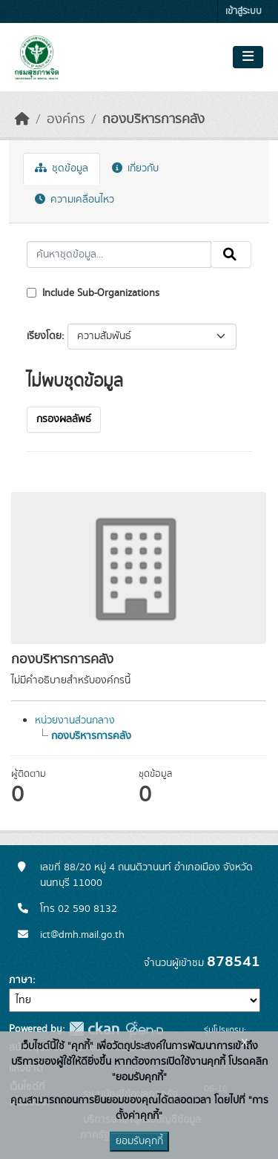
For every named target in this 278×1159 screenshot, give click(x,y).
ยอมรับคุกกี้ (139, 1141)
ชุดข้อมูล (61, 168)
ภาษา (21, 980)
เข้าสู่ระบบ (243, 11)
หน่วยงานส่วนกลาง (75, 720)
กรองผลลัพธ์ (63, 419)
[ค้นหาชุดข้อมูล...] (119, 254)
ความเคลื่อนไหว (74, 199)
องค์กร (66, 119)
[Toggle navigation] (248, 57)
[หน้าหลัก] (22, 119)
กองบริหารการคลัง (153, 119)
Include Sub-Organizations (93, 293)
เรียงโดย (44, 336)
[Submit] (231, 254)
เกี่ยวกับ (135, 168)
